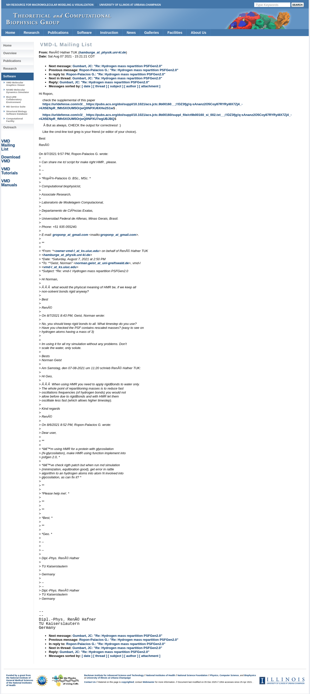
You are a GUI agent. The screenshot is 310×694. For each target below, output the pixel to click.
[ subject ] (115, 86)
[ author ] (131, 86)
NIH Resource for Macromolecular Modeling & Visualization (49, 4)
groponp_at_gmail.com (70, 235)
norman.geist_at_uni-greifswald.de (102, 263)
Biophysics (250, 675)
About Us (198, 33)
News (131, 33)
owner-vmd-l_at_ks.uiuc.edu (77, 251)
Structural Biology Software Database (16, 112)
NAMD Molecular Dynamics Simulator (17, 91)
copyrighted (127, 682)
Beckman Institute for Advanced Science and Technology (114, 675)
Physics (214, 675)
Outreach (9, 127)
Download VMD (10, 159)
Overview (9, 53)
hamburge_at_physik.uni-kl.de (67, 255)
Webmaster (148, 682)
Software (84, 33)
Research (31, 33)
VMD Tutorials (9, 171)
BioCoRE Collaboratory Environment (14, 99)
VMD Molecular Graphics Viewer (15, 83)
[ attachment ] (149, 86)
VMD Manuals (9, 183)
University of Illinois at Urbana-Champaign (130, 4)
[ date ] (87, 86)
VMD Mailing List (8, 145)
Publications (58, 33)
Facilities (174, 33)
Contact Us (90, 682)
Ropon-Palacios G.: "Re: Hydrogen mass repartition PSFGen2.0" (128, 70)
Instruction (109, 33)
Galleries (151, 33)
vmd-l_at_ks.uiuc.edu (60, 267)
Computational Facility (14, 119)
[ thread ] (100, 86)
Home (10, 33)
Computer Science (229, 675)
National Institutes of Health (160, 675)
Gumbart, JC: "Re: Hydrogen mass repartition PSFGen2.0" (117, 66)
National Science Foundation (193, 675)
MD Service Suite (15, 106)
